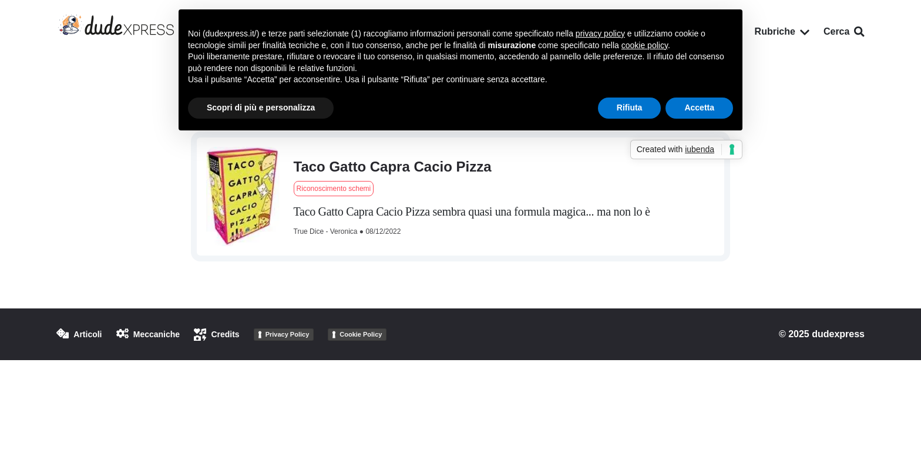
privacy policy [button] (600, 33)
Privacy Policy (287, 334)
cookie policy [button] (644, 45)
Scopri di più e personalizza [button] (261, 107)
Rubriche (782, 31)
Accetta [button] (699, 107)
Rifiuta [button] (630, 107)
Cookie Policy (361, 334)
